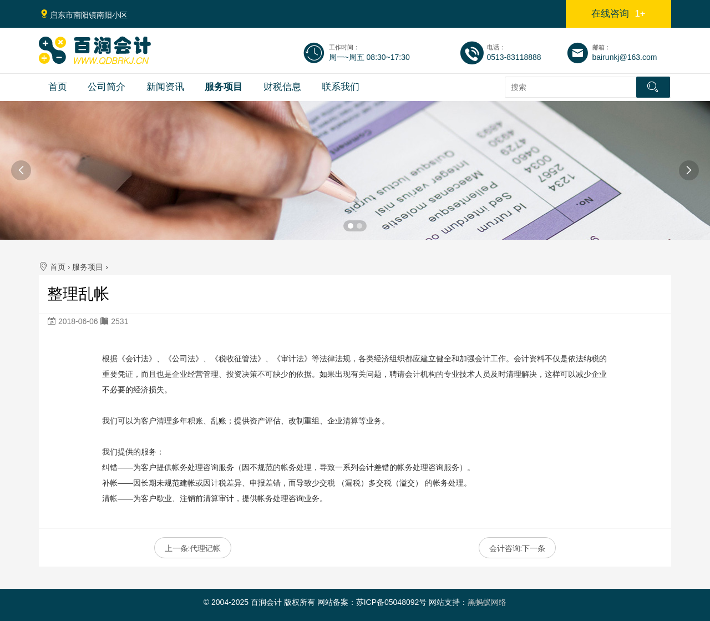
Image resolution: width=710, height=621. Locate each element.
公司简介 (106, 87)
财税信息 (282, 87)
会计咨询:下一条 (517, 548)
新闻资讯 (165, 87)
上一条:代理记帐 (193, 548)
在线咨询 (618, 13)
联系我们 (340, 87)
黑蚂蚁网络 (487, 602)
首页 (57, 87)
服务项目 (223, 87)
